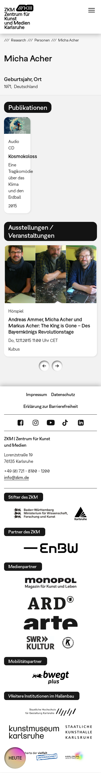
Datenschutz (63, 394)
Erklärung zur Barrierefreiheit (50, 406)
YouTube (50, 423)
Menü (91, 10)
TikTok (65, 423)
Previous (44, 366)
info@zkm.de (16, 477)
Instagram (35, 423)
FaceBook (20, 423)
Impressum (36, 394)
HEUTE (15, 757)
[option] (19, 165)
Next (57, 366)
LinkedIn (80, 423)
